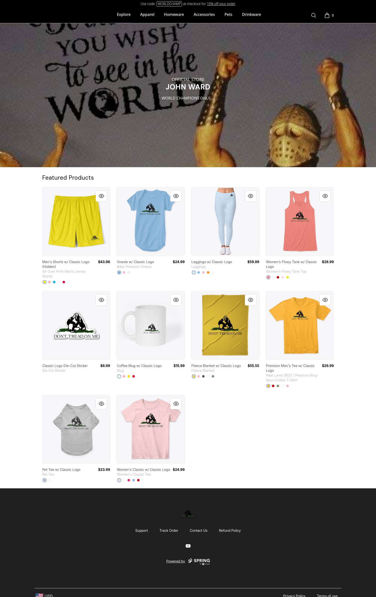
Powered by (188, 561)
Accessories (204, 14)
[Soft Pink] (282, 277)
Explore (123, 14)
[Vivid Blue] (54, 282)
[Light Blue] (119, 272)
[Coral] (268, 277)
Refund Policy (230, 530)
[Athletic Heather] (44, 480)
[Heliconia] (128, 480)
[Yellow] (44, 282)
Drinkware (251, 14)
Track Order (168, 530)
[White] (59, 282)
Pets (228, 14)
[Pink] (124, 272)
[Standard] (208, 376)
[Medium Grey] (213, 376)
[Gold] (268, 385)
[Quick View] (101, 196)
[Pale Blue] (193, 272)
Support (141, 530)
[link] (76, 221)
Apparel (147, 14)
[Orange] (208, 272)
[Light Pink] (287, 385)
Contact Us (199, 530)
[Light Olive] (277, 385)
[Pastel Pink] (49, 282)
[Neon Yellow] (287, 277)
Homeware (174, 14)
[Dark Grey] (203, 376)
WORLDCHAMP (169, 3)
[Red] (63, 282)
